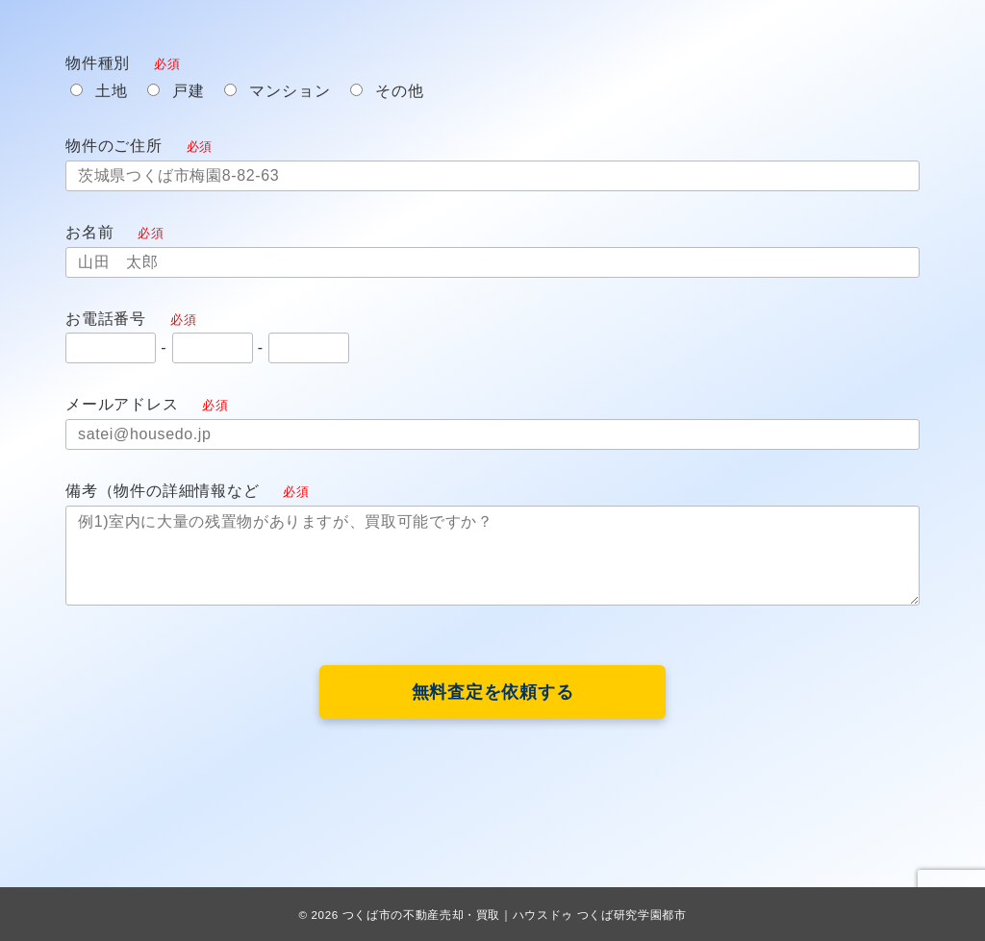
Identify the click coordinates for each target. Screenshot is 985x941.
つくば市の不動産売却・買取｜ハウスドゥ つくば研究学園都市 (514, 914)
